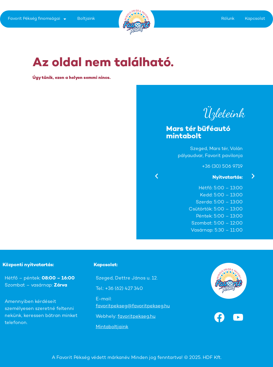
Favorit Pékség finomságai (37, 19)
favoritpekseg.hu (137, 316)
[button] (156, 176)
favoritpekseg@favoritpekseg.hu (133, 306)
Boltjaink (86, 19)
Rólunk (227, 19)
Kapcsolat (255, 19)
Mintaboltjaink (112, 327)
